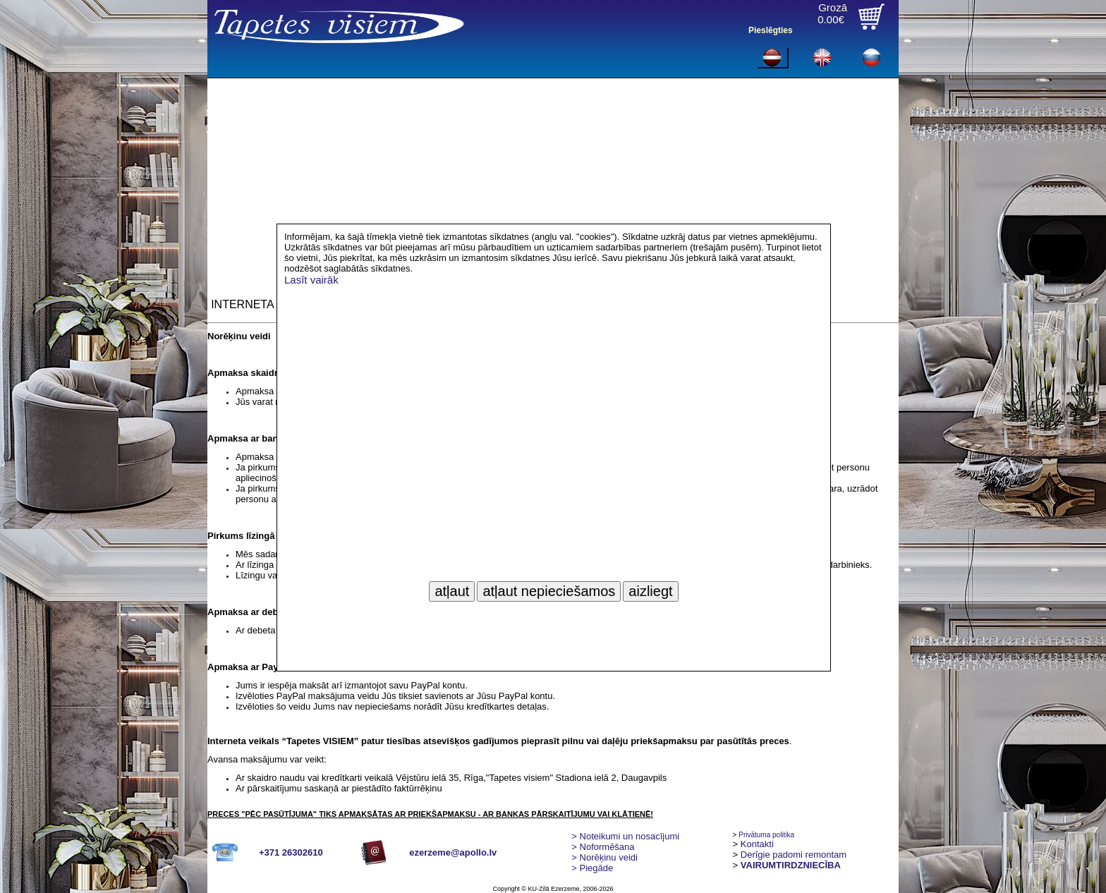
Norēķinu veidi (604, 857)
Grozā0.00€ (832, 13)
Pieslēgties (770, 30)
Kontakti (757, 844)
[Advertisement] (553, 184)
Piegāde (592, 868)
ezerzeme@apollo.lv (453, 852)
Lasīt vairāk (311, 280)
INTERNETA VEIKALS (267, 304)
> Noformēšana (602, 847)
